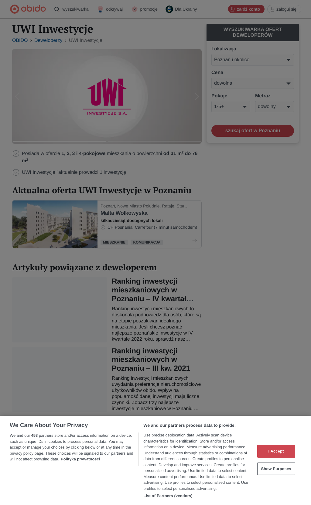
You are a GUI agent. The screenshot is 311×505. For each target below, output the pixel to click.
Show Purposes (276, 468)
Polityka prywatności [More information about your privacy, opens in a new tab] (80, 459)
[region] (155, 460)
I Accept (276, 451)
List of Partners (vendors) (168, 495)
